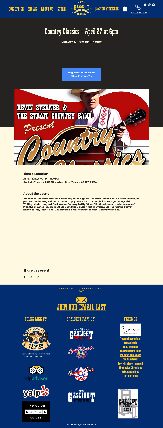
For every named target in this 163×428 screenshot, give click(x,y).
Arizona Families (130, 372)
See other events (81, 76)
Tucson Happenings (130, 339)
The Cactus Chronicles (130, 368)
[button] (16, 9)
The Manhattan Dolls (130, 351)
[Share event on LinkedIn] (38, 277)
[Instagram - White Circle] (149, 4)
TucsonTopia (130, 343)
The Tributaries (130, 359)
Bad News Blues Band (130, 355)
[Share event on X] (31, 277)
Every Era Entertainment (130, 363)
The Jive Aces (130, 376)
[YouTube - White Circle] (153, 4)
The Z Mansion (130, 347)
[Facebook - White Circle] (145, 4)
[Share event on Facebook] (24, 277)
